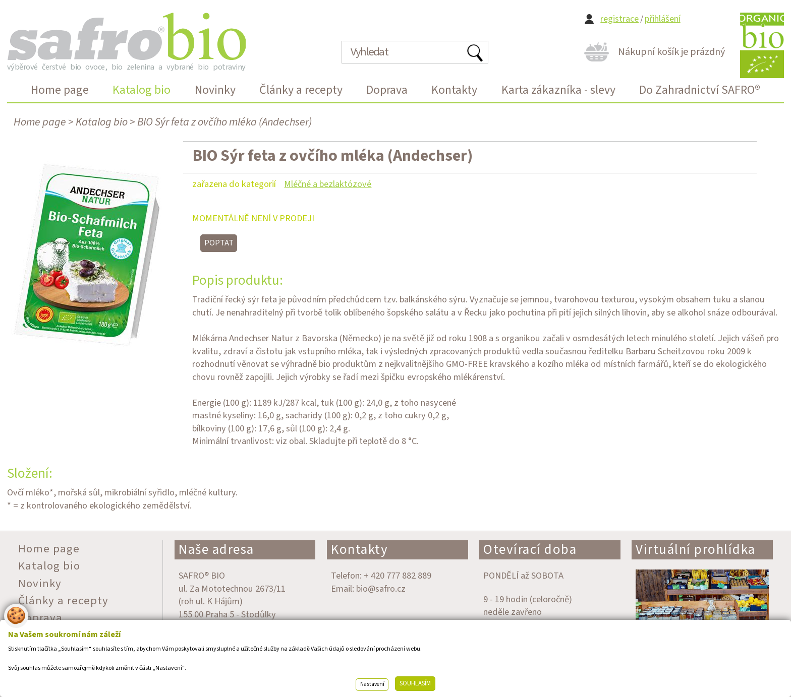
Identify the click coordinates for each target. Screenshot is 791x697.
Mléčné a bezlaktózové (327, 184)
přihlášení (663, 19)
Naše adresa (216, 549)
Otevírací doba (530, 549)
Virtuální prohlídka (696, 549)
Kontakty (359, 549)
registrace (619, 19)
